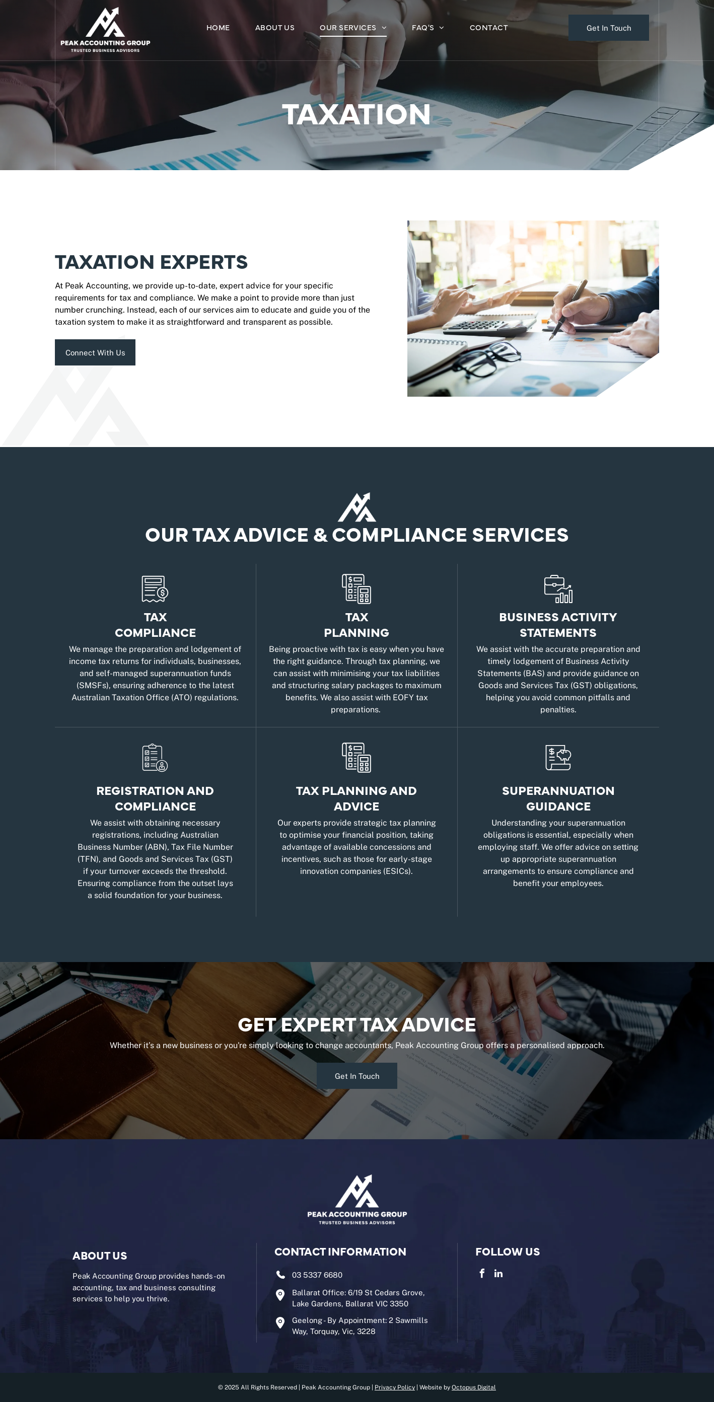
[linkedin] (498, 1275)
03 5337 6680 (317, 1275)
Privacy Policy (395, 1387)
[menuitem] (218, 28)
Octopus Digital (474, 1387)
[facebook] (482, 1275)
